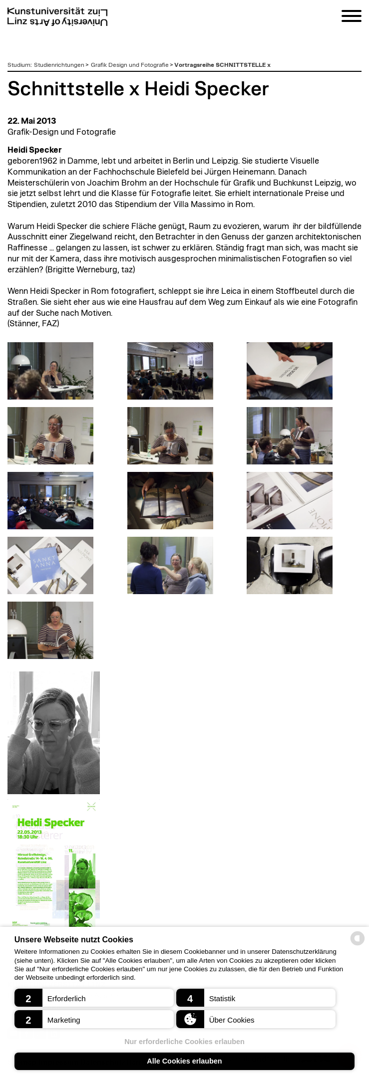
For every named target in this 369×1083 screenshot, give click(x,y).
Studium (18, 65)
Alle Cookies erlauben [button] (184, 1061)
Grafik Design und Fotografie (130, 65)
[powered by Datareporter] (358, 944)
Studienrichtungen (59, 65)
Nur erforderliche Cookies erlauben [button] (184, 1042)
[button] (94, 998)
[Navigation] (352, 17)
